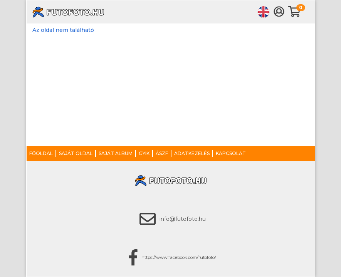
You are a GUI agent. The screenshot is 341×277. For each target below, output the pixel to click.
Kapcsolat (231, 153)
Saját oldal (75, 153)
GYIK (144, 153)
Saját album (116, 153)
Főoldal (41, 153)
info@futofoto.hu (183, 218)
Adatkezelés (192, 153)
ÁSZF (162, 153)
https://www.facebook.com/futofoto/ (178, 257)
